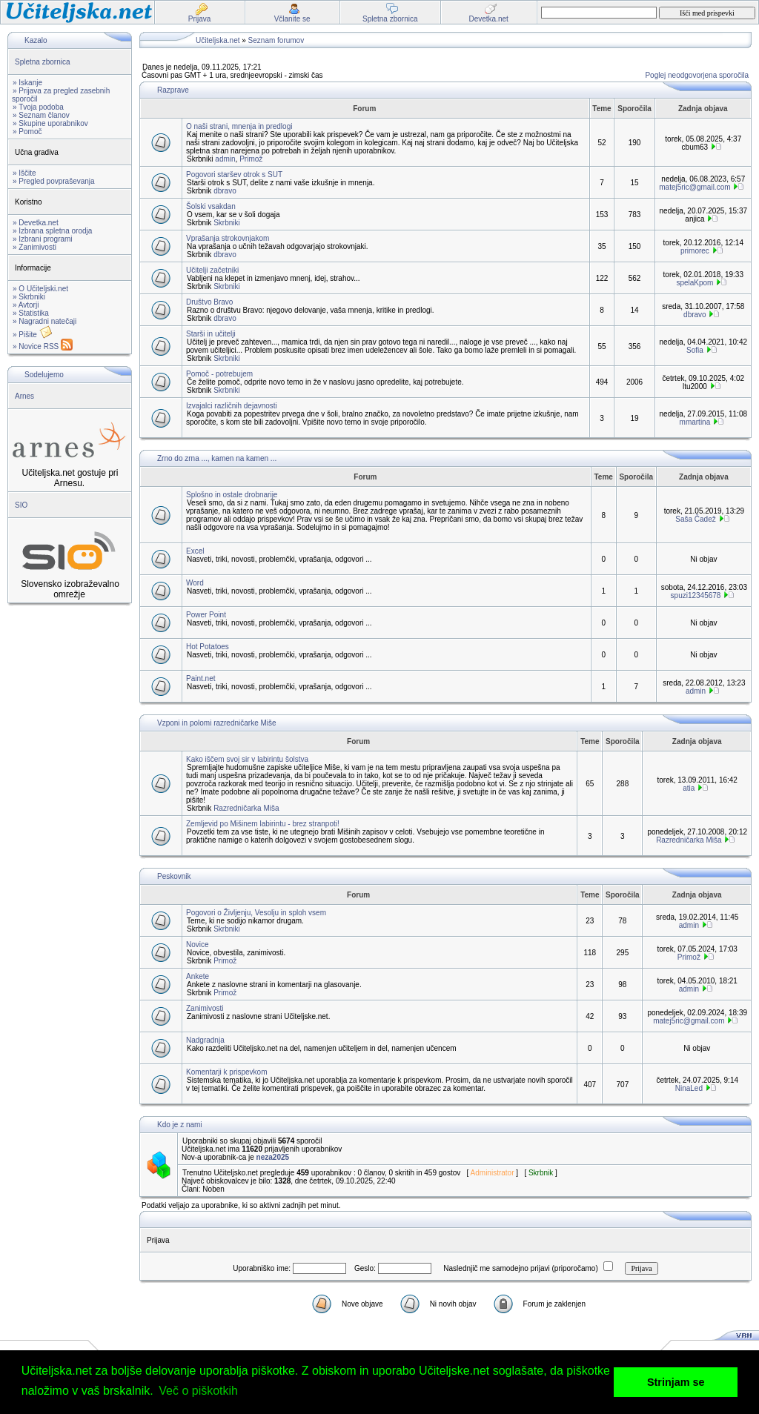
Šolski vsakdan (211, 206)
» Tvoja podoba (38, 107)
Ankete (197, 976)
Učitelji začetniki (212, 270)
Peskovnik (174, 876)
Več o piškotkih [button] (198, 1390)
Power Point (206, 615)
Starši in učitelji (211, 334)
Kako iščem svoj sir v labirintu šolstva (247, 759)
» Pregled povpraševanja (54, 181)
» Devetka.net (36, 223)
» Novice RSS (43, 346)
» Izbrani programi (43, 239)
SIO (21, 505)
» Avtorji (26, 305)
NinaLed (689, 1088)
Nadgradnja (205, 1040)
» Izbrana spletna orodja (52, 231)
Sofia (694, 350)
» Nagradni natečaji (44, 321)
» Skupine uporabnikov (50, 123)
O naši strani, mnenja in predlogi (239, 126)
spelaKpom (694, 283)
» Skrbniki (29, 297)
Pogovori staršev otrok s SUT (234, 174)
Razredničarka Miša (246, 808)
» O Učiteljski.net (40, 289)
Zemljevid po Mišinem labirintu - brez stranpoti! (262, 824)
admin (225, 159)
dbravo (224, 191)
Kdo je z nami (179, 1125)
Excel (195, 551)
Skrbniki (226, 223)
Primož (250, 159)
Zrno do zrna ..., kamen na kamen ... (216, 458)
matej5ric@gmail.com (694, 187)
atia (689, 788)
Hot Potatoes (207, 647)
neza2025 (272, 1157)
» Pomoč (27, 131)
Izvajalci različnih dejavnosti (231, 406)
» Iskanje (27, 83)
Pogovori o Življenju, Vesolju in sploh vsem (256, 913)
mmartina (695, 422)
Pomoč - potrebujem (219, 374)
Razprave (173, 90)
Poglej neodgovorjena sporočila (697, 75)
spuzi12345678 (696, 595)
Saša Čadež (695, 519)
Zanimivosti (205, 1008)
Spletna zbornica (42, 62)
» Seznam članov (41, 115)
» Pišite (33, 335)
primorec (694, 251)
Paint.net (200, 678)
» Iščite (24, 173)
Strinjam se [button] (676, 1382)
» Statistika (31, 313)
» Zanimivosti (34, 247)
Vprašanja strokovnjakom (227, 238)
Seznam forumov (276, 40)
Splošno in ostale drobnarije (231, 495)
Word (195, 583)
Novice (197, 944)
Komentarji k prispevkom (226, 1072)
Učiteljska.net (217, 40)
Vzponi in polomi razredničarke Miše (216, 723)
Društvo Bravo (209, 302)
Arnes (24, 396)
